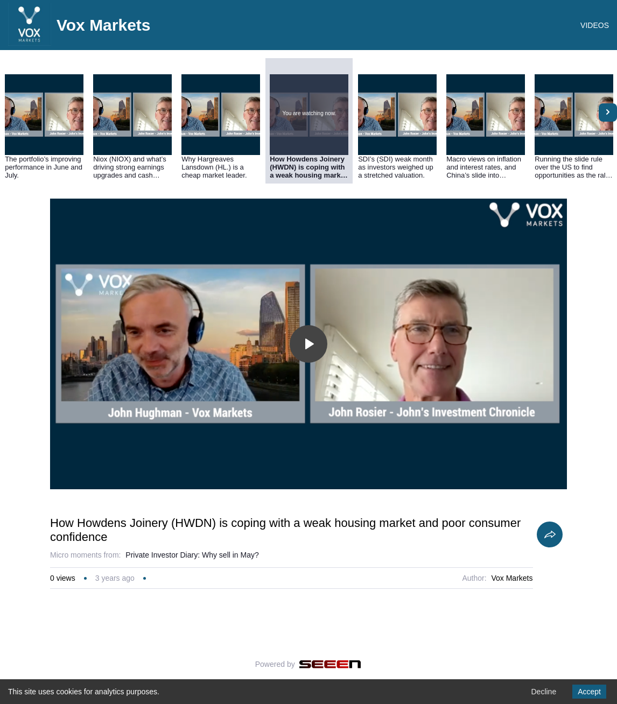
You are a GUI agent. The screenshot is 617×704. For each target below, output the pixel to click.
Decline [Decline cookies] (543, 691)
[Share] (550, 534)
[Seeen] (330, 664)
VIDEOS (594, 25)
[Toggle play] (308, 344)
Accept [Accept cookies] (589, 691)
